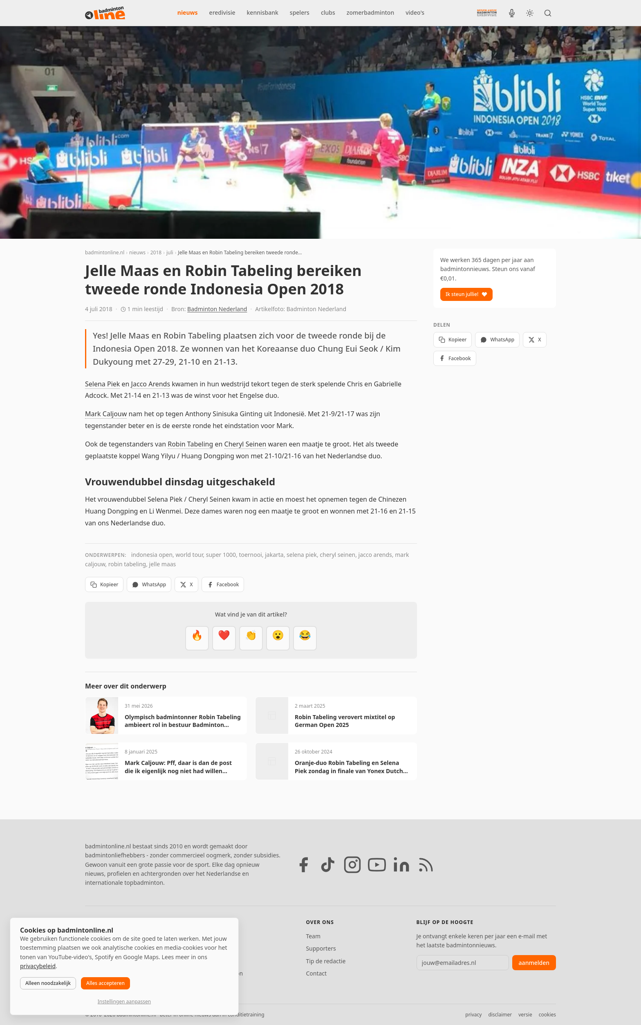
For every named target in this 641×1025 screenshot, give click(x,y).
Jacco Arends (150, 383)
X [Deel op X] (186, 584)
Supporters (321, 948)
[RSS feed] (426, 865)
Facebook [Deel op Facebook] (223, 584)
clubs (328, 12)
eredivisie (222, 12)
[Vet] (197, 638)
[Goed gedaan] (251, 638)
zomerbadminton (370, 12)
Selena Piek (102, 383)
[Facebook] (303, 865)
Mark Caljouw (106, 413)
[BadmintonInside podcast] (512, 13)
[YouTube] (377, 865)
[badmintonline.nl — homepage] (105, 13)
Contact (316, 973)
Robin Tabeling (190, 444)
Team (313, 936)
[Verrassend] (278, 638)
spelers (299, 12)
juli (169, 252)
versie (525, 1014)
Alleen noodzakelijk (48, 983)
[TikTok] (328, 865)
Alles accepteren (105, 983)
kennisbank (262, 12)
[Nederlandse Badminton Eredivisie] (487, 12)
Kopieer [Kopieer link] (104, 584)
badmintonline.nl (104, 252)
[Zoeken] (548, 13)
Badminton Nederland (217, 309)
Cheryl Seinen (245, 444)
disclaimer (500, 1014)
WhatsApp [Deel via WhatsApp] (149, 584)
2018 (155, 252)
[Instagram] (352, 865)
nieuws (187, 12)
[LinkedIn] (401, 865)
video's (415, 12)
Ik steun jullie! (466, 294)
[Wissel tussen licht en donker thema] (530, 13)
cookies (547, 1014)
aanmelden (534, 963)
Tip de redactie (325, 961)
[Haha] (305, 638)
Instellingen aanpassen (124, 1001)
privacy (473, 1014)
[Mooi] (224, 638)
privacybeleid (38, 966)
